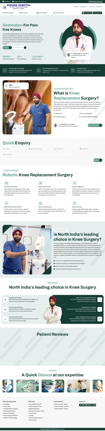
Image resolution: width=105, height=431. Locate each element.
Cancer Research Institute (36, 418)
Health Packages (8, 12)
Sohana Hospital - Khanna (61, 409)
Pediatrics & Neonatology (10, 418)
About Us (77, 6)
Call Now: (95, 1)
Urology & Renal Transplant (11, 409)
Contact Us (99, 6)
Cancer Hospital (59, 12)
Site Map (31, 416)
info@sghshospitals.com (19, 1)
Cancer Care (7, 407)
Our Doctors (92, 6)
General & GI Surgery (9, 414)
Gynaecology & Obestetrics (11, 416)
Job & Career (87, 12)
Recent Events (33, 420)
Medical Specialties (34, 409)
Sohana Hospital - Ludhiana (62, 407)
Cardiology (6, 404)
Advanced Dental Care (9, 411)
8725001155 (7, 1)
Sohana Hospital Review (35, 407)
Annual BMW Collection (35, 404)
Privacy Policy (32, 414)
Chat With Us (97, 12)
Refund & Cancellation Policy (36, 411)
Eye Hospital (24, 12)
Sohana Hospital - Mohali (61, 404)
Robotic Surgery (42, 12)
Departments (83, 6)
